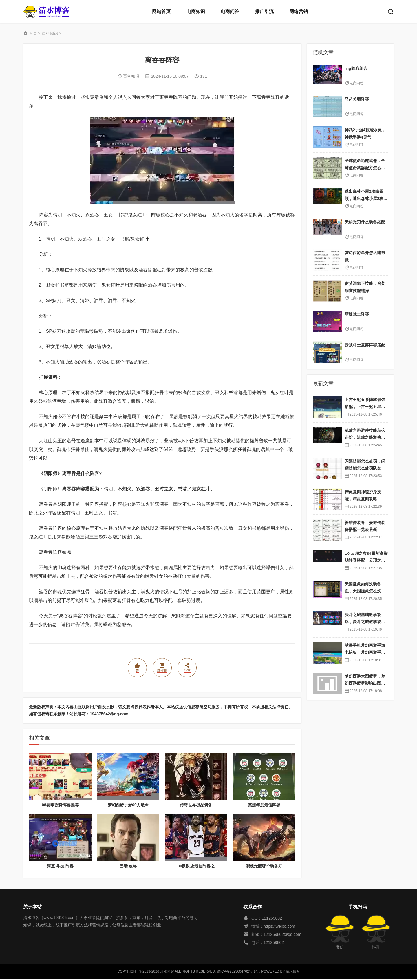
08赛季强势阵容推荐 (60, 805)
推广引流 (264, 11)
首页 (33, 33)
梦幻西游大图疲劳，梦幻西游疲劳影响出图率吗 (365, 683)
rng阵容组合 (356, 68)
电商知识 (195, 11)
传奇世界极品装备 (196, 805)
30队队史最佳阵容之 (196, 866)
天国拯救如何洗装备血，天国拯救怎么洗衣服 (365, 591)
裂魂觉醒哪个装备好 (264, 866)
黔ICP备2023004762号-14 (237, 971)
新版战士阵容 (357, 314)
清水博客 (46, 11)
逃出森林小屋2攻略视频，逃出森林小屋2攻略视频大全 (366, 198)
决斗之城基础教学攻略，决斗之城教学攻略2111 (366, 621)
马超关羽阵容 (357, 99)
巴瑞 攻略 (128, 866)
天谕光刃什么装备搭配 (365, 222)
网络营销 (298, 11)
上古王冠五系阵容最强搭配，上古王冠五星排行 (365, 406)
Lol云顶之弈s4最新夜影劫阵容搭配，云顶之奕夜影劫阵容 (366, 560)
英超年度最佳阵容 (264, 805)
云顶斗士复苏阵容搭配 (365, 345)
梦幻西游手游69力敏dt (128, 805)
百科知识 (50, 33)
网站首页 (161, 11)
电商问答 (230, 11)
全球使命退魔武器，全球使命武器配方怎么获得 (365, 167)
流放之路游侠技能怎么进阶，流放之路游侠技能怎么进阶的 (365, 437)
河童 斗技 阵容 (60, 866)
